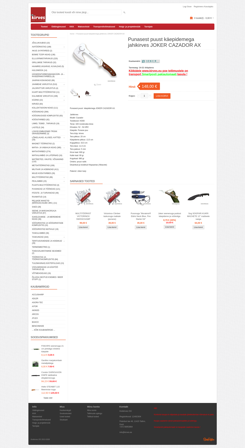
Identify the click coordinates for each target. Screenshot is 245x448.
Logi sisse (187, 6)
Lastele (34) (38, 127)
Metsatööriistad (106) (43, 165)
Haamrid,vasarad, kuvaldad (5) (48, 66)
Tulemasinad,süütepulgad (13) (48, 263)
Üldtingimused (58, 26)
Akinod (35, 310)
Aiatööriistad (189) (41, 47)
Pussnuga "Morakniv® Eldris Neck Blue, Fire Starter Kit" (141, 216)
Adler (35, 298)
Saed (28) (36, 207)
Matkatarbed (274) (41, 151)
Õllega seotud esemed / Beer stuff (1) (47, 278)
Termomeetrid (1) (41, 247)
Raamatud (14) (39, 197)
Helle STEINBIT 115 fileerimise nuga (50, 388)
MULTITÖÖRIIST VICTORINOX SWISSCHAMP (83, 216)
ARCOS (35, 314)
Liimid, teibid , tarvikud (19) (45, 123)
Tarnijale (148, 26)
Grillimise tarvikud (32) (44, 62)
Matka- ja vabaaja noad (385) (46, 147)
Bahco (35, 322)
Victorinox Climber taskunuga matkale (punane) (112, 216)
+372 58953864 (126, 427)
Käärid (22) (37, 100)
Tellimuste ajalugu (94, 413)
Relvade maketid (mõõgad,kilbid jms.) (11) (44, 202)
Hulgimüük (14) (39, 70)
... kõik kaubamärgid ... (43, 330)
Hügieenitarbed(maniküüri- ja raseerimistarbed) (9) (47, 75)
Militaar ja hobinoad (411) (45, 169)
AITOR (35, 306)
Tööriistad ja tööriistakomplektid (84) (45, 258)
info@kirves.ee (126, 432)
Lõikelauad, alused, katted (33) (46, 138)
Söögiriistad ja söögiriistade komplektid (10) (47, 224)
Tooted (44, 26)
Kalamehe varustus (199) (45, 96)
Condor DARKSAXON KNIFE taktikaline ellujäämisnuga (51, 375)
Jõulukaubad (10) (41, 43)
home (72, 34)
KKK (72, 26)
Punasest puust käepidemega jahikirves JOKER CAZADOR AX (100, 34)
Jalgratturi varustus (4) (45, 88)
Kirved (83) (37, 104)
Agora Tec (37, 302)
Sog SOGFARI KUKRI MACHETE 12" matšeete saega (198, 216)
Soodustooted (65, 413)
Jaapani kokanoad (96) (43, 80)
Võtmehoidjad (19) (41, 273)
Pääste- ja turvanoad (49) (45, 193)
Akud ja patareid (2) (42, 51)
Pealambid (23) (39, 181)
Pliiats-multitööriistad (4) (45, 185)
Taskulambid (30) (40, 233)
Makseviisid (83, 26)
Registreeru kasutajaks (203, 6)
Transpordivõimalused (104, 26)
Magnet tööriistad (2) (43, 144)
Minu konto (92, 410)
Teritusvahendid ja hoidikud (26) (47, 242)
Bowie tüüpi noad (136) (43, 55)
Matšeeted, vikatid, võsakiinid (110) (47, 160)
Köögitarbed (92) (41, 120)
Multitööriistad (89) (42, 177)
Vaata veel (48, 398)
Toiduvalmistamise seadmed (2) (46, 252)
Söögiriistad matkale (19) (45, 229)
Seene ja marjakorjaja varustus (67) (44, 212)
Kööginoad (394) (40, 112)
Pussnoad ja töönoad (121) (46, 189)
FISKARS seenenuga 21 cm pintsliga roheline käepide (52, 349)
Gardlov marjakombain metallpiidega (51, 361)
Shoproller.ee (208, 439)
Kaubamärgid (65, 410)
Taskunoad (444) (40, 237)
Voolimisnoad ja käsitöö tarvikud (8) (45, 268)
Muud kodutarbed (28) (43, 173)
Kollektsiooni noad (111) (45, 108)
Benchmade (38, 326)
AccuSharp (38, 295)
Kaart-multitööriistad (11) (45, 92)
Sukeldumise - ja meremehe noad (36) (46, 218)
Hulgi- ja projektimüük (129, 26)
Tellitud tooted (93, 417)
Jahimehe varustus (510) (44, 84)
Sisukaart (64, 420)
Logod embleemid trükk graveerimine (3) (44, 132)
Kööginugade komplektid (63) (47, 116)
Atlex (35, 318)
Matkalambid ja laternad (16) (47, 155)
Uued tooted (65, 417)
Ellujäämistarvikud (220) (45, 58)
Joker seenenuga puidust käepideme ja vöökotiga (169, 214)
